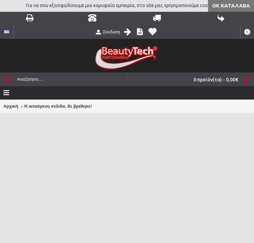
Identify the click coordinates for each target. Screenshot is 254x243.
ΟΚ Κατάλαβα (231, 5)
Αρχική (10, 106)
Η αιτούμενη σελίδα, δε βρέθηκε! (58, 106)
